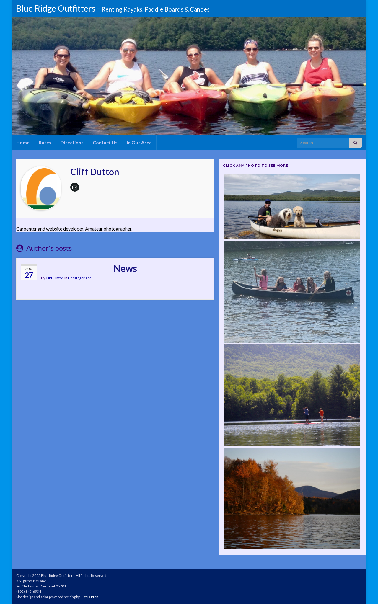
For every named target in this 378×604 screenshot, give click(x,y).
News (125, 268)
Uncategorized (80, 278)
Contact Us (105, 142)
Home (23, 142)
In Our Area (139, 142)
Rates (45, 142)
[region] (190, 76)
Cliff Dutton (55, 278)
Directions (72, 142)
